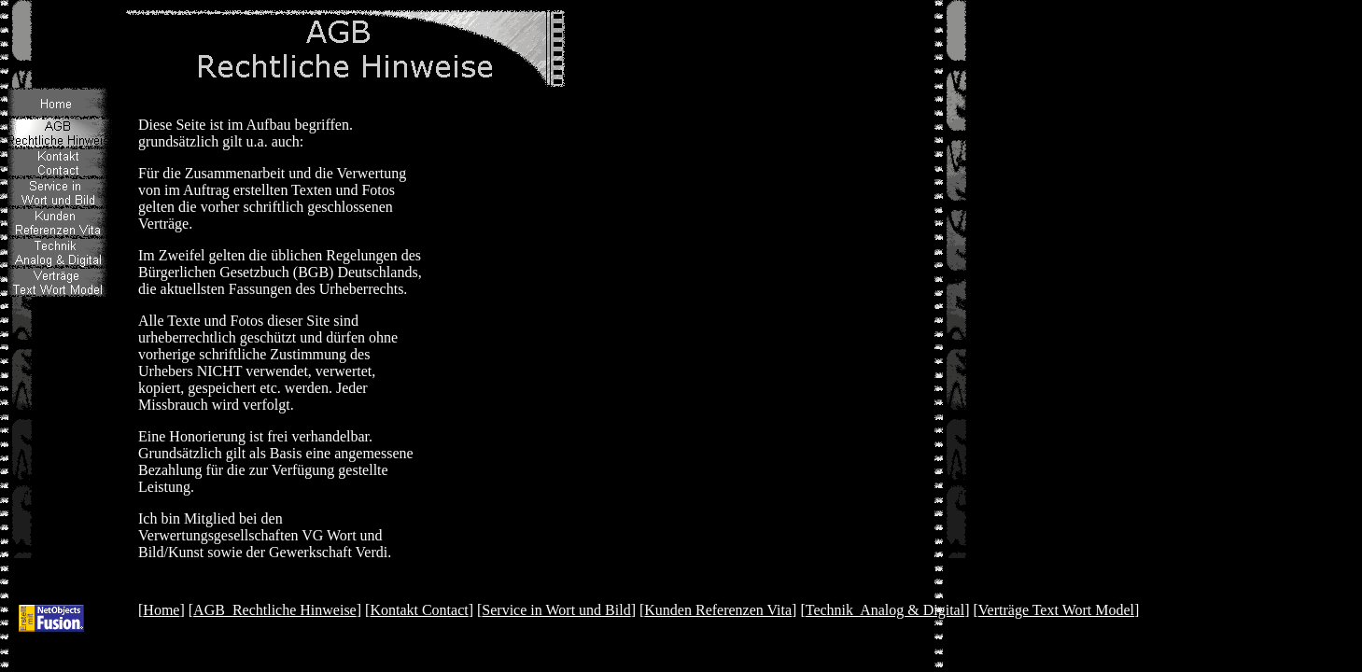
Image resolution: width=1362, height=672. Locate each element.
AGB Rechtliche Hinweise (275, 610)
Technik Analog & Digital (885, 610)
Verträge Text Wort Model (1056, 610)
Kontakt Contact (419, 610)
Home (161, 610)
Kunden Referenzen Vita (718, 610)
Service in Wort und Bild (556, 610)
